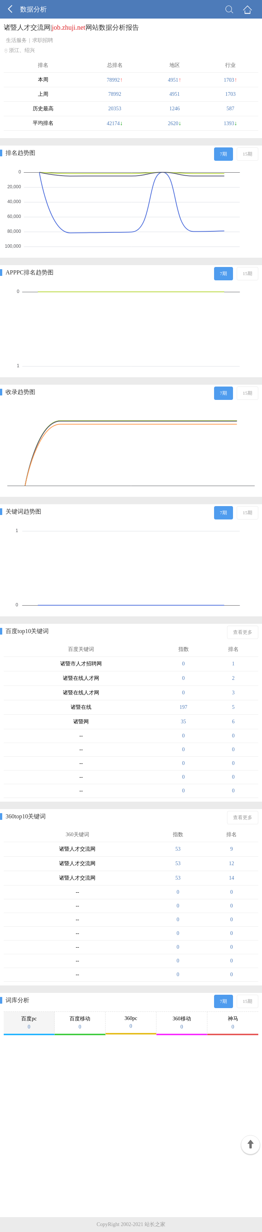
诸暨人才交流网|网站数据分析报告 (71, 27)
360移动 (181, 1023)
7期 (223, 154)
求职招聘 (42, 40)
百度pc (29, 1023)
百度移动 (80, 1023)
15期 (247, 154)
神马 (232, 1023)
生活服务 (16, 40)
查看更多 (242, 632)
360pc (131, 1022)
